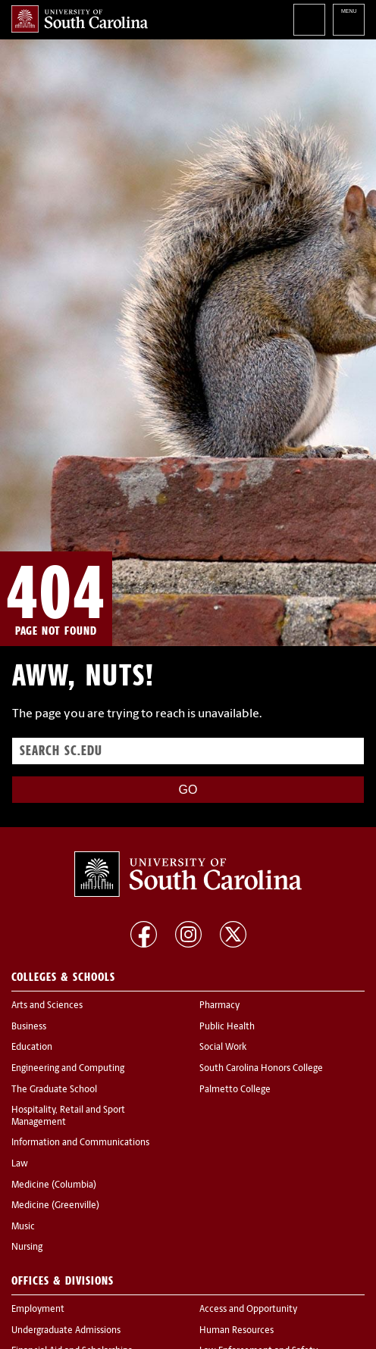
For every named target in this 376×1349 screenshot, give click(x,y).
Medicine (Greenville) (55, 1205)
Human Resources (236, 1330)
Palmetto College (235, 1090)
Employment (37, 1309)
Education (31, 1047)
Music (23, 1227)
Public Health (227, 1027)
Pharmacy (219, 1005)
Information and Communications (80, 1143)
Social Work (222, 1047)
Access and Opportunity (248, 1309)
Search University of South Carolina (309, 20)
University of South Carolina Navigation (349, 20)
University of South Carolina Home (79, 19)
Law (19, 1164)
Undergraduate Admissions (66, 1330)
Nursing (26, 1247)
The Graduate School (54, 1090)
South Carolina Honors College (261, 1068)
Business (28, 1027)
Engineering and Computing (67, 1068)
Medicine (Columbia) (53, 1185)
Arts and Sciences (47, 1005)
